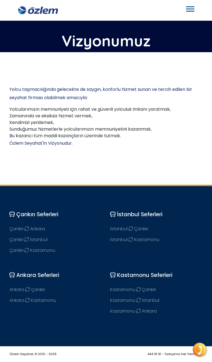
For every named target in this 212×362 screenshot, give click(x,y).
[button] (189, 8)
